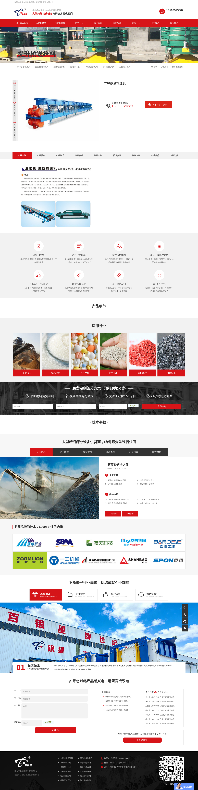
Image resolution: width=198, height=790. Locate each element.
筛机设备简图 (84, 780)
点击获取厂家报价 (158, 105)
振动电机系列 (84, 776)
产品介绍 (22, 155)
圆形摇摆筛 (60, 23)
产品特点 (41, 155)
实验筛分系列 (124, 67)
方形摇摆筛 (41, 23)
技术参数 (117, 155)
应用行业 (79, 155)
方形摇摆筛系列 (23, 67)
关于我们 (155, 23)
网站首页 (22, 23)
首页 (155, 67)
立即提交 (162, 406)
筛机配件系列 (64, 780)
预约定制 (98, 155)
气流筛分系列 (92, 67)
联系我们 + (113, 514)
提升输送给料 (177, 67)
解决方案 (136, 155)
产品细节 (60, 155)
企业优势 (155, 155)
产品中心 (79, 23)
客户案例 (98, 23)
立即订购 (174, 155)
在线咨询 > (130, 514)
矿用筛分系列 (84, 771)
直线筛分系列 (59, 67)
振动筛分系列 (75, 67)
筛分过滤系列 (108, 67)
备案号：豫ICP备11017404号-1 (26, 775)
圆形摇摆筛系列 (41, 67)
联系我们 (174, 23)
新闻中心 (136, 23)
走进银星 (117, 23)
